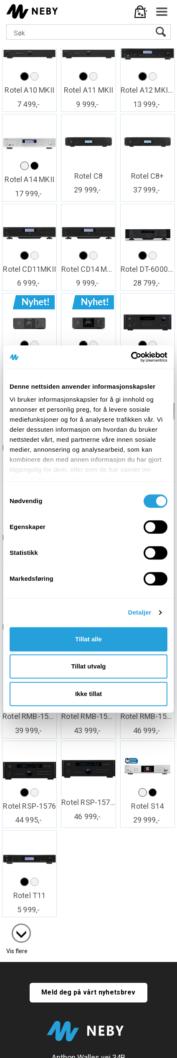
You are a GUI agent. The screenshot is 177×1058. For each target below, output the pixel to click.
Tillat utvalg (88, 666)
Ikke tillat (88, 693)
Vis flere (17, 951)
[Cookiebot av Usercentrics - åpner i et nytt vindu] (130, 357)
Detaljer (140, 612)
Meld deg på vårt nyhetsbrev (88, 992)
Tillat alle (88, 639)
